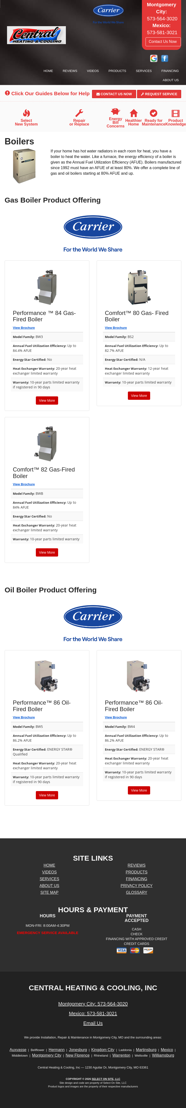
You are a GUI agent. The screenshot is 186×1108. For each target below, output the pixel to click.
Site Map (49, 892)
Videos (93, 71)
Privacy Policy (137, 886)
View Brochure (24, 328)
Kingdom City (102, 1050)
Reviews (70, 71)
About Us (171, 80)
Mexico (167, 1050)
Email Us (93, 1023)
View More (47, 400)
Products (117, 71)
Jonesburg (78, 1050)
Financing (170, 71)
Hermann (57, 1050)
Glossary (136, 892)
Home (48, 71)
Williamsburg (163, 1055)
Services (144, 71)
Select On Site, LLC (106, 1078)
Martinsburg (146, 1050)
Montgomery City (46, 1055)
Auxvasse (17, 1050)
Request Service (159, 94)
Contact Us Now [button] (163, 41)
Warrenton (121, 1055)
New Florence (78, 1055)
